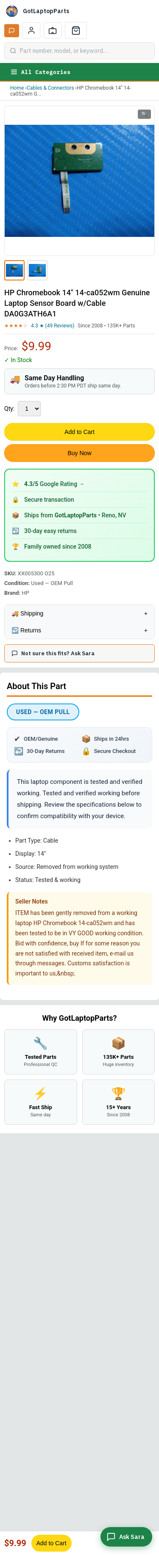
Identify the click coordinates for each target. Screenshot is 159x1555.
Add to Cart (79, 432)
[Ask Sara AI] (11, 30)
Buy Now (79, 453)
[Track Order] (52, 30)
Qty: (9, 408)
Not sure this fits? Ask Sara (53, 653)
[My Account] (31, 30)
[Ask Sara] (126, 1537)
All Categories (40, 72)
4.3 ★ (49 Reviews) (52, 326)
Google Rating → (54, 484)
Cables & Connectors (50, 88)
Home (17, 88)
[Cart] (76, 30)
